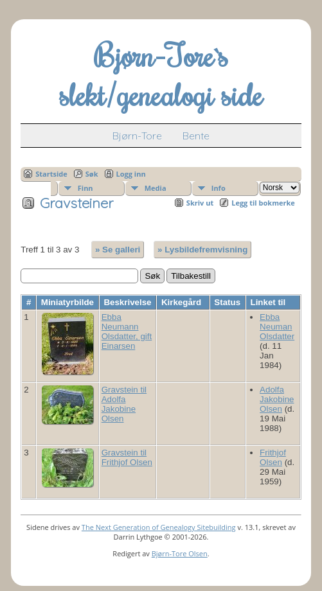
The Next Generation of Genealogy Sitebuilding (159, 527)
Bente (196, 135)
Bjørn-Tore (137, 135)
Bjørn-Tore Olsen (180, 553)
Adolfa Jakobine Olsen (277, 399)
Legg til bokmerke (263, 202)
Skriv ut (199, 202)
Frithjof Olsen (273, 457)
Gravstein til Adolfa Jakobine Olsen (124, 404)
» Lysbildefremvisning (202, 249)
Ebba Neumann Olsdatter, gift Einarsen (127, 331)
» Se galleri (117, 249)
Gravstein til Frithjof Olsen (127, 457)
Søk (91, 174)
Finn (85, 188)
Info (218, 188)
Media (155, 188)
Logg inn (131, 174)
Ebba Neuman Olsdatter (277, 326)
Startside (51, 174)
